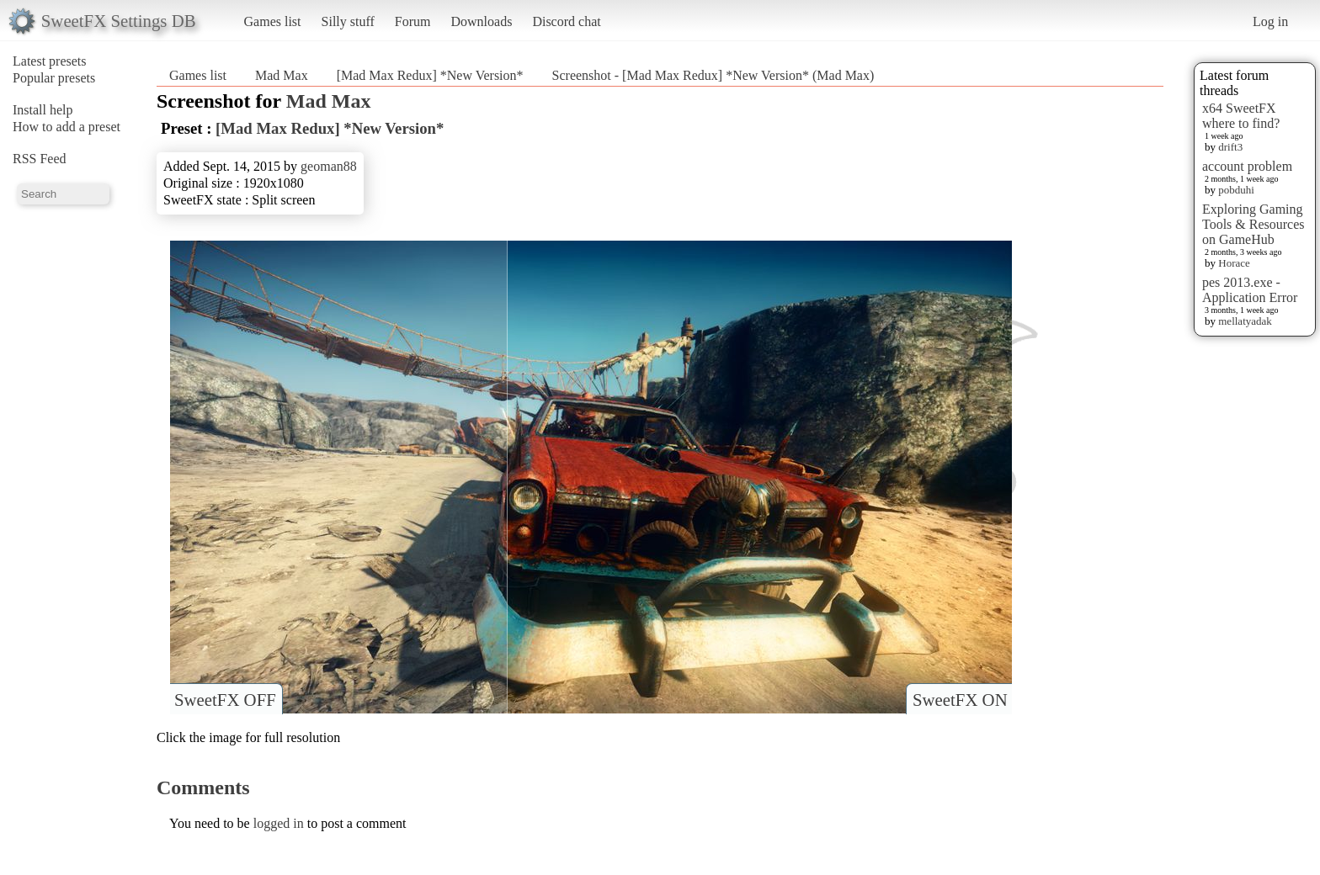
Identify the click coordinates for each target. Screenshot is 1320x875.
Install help (43, 110)
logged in (278, 823)
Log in (1270, 21)
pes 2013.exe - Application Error (1249, 290)
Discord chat (566, 21)
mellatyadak (1245, 321)
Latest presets (50, 61)
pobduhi (1236, 189)
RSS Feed (40, 158)
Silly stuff (348, 21)
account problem (1247, 166)
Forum (413, 21)
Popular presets (54, 78)
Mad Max (281, 75)
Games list (272, 21)
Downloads (481, 21)
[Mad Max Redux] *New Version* (430, 75)
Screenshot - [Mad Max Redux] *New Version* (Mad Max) (713, 75)
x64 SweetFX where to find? (1241, 115)
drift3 (1230, 147)
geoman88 (329, 166)
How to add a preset (66, 126)
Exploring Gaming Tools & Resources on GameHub (1253, 224)
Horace (1234, 263)
